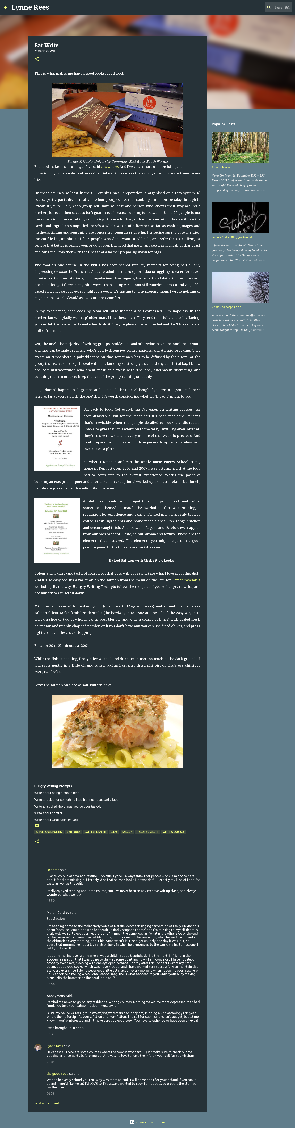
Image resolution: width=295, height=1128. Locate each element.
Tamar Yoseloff (147, 832)
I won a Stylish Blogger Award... (233, 237)
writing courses (174, 832)
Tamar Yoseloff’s (186, 580)
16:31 (51, 1034)
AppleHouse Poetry (49, 832)
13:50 (51, 900)
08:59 (51, 1093)
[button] (36, 59)
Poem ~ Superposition (226, 307)
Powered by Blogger (147, 1122)
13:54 (51, 984)
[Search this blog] (270, 7)
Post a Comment (46, 1103)
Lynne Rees (30, 7)
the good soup (57, 1074)
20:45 (51, 1062)
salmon (127, 832)
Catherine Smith (95, 832)
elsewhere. (110, 167)
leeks (114, 832)
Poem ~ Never (221, 167)
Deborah (53, 870)
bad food (73, 832)
